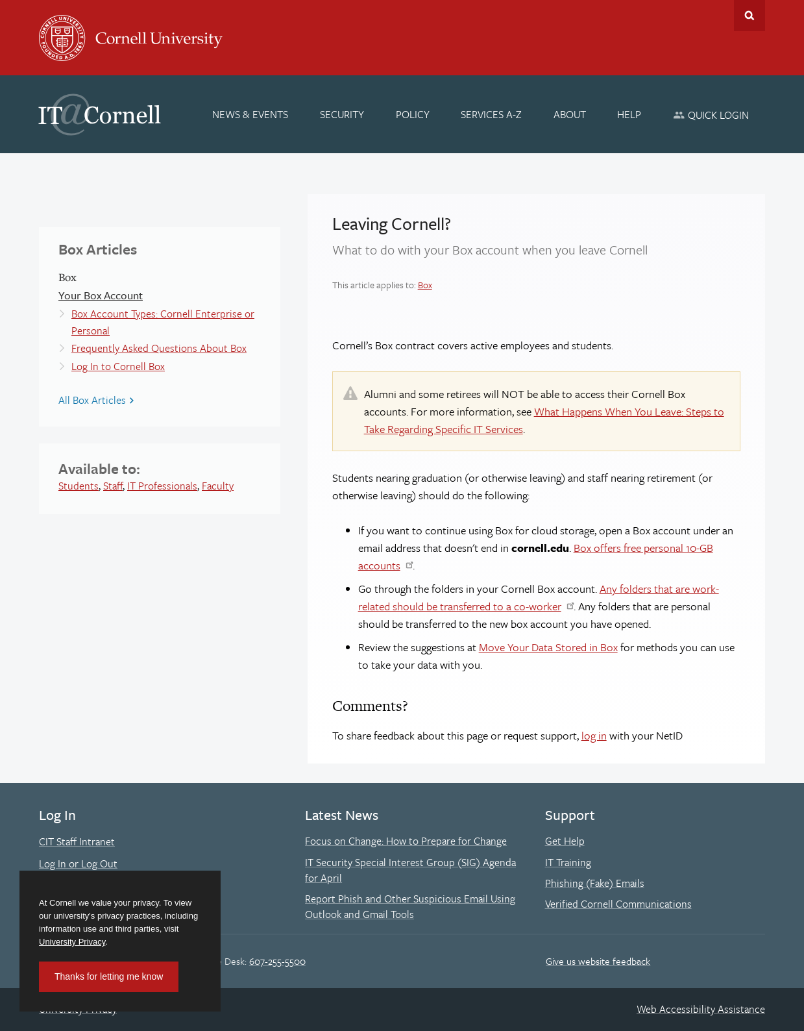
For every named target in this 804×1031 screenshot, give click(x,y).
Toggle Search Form (749, 15)
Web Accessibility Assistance (701, 1009)
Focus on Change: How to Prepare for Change (406, 841)
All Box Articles (92, 400)
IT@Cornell (100, 114)
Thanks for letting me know (109, 976)
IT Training (568, 862)
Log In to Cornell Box (118, 366)
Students (78, 485)
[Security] (342, 114)
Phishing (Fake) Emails (594, 883)
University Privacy (72, 942)
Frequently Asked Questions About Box (159, 348)
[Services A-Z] (491, 114)
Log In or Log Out (78, 863)
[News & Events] (250, 114)
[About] (570, 114)
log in (594, 735)
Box (425, 285)
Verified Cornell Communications (618, 904)
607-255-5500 (277, 961)
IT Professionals (162, 485)
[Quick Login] (710, 114)
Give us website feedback (598, 961)
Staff (113, 485)
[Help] (629, 114)
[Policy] (412, 114)
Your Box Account (100, 295)
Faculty (218, 485)
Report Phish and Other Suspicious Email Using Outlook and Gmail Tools (410, 906)
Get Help (565, 841)
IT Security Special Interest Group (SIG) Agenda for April (410, 870)
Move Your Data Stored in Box (548, 647)
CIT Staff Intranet (77, 841)
